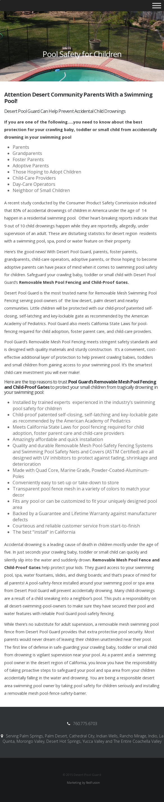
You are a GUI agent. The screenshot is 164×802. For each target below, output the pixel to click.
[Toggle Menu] (156, 5)
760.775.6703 (85, 723)
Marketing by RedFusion (83, 782)
